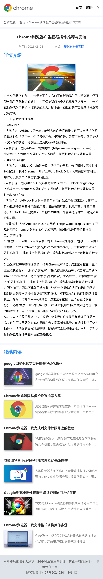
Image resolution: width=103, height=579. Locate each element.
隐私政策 (32, 572)
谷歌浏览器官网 (73, 46)
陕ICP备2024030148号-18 (58, 572)
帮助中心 (92, 7)
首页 (79, 7)
